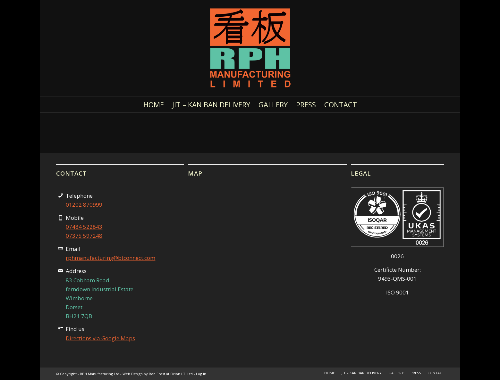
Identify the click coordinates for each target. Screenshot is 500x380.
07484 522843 (84, 226)
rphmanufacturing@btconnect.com (110, 257)
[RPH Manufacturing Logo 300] (250, 48)
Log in (201, 373)
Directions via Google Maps (100, 338)
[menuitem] (153, 104)
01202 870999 (84, 204)
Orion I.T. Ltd (182, 373)
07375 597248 (84, 235)
